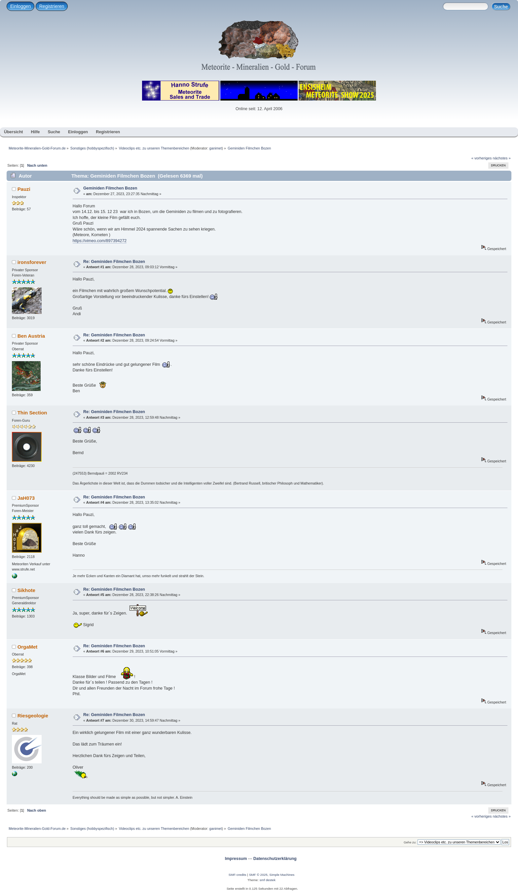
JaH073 (26, 498)
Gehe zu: (410, 842)
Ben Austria (31, 336)
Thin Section (32, 412)
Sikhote (26, 590)
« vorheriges (481, 158)
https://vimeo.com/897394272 (100, 240)
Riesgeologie (33, 715)
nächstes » (502, 158)
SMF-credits (237, 874)
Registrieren (51, 6)
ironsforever (32, 262)
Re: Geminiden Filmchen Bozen (114, 261)
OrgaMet (28, 647)
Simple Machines (281, 874)
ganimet (215, 148)
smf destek (268, 880)
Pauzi (24, 189)
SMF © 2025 (258, 874)
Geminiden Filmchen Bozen (110, 188)
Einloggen (20, 6)
